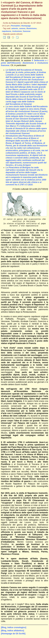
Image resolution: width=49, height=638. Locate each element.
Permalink (15, 26)
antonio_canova (18, 28)
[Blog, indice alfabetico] (12, 632)
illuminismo (31, 28)
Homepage (26, 26)
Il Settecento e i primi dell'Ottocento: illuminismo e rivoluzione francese (24, 62)
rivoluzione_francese (21, 31)
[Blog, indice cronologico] (13, 629)
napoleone (6, 31)
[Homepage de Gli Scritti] (13, 635)
